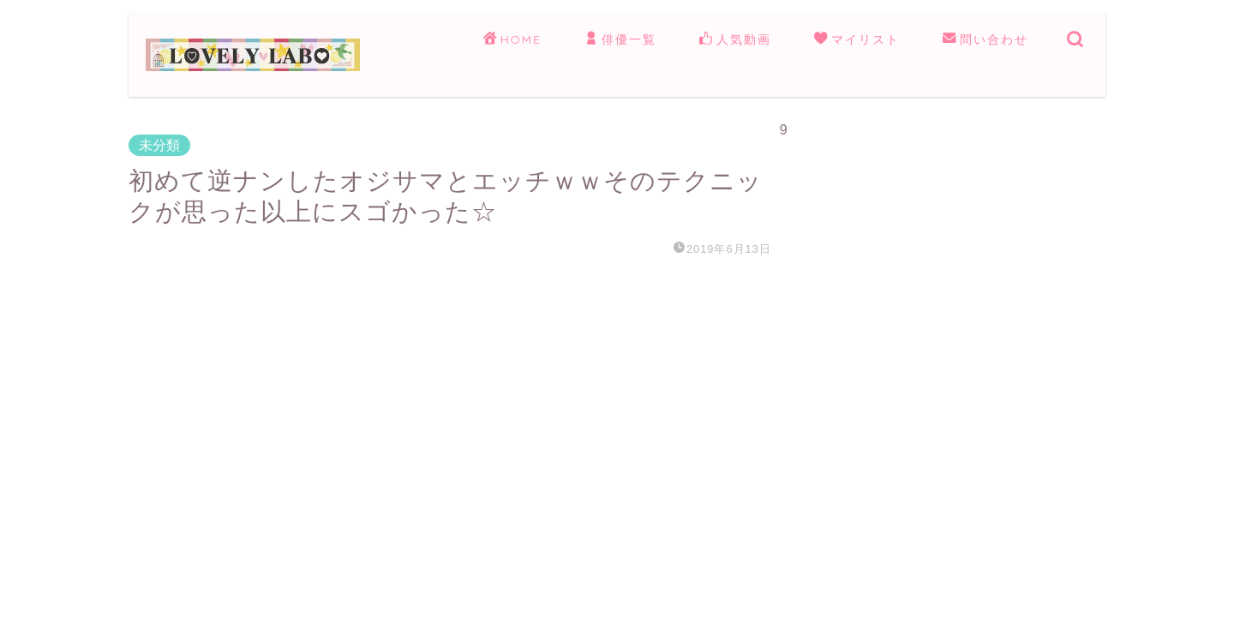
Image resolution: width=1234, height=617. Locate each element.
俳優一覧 (620, 40)
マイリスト (857, 40)
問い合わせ (985, 40)
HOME (512, 40)
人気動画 (735, 40)
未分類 (159, 145)
